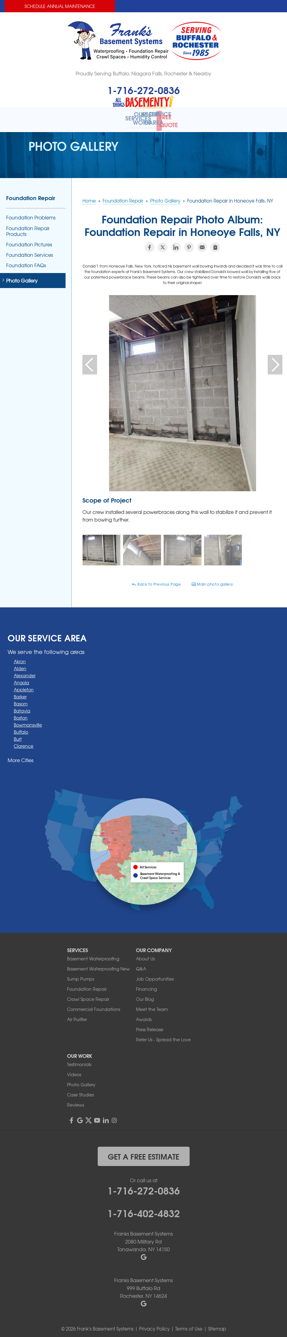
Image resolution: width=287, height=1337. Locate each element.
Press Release (149, 1025)
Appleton (24, 685)
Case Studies (80, 1090)
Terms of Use (188, 1324)
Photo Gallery (22, 276)
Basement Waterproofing (93, 954)
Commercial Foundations (93, 1005)
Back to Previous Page (156, 580)
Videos (74, 1070)
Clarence (23, 742)
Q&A (141, 964)
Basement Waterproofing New (98, 964)
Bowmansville (28, 721)
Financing (146, 985)
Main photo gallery (212, 580)
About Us (145, 954)
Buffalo (21, 728)
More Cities (20, 756)
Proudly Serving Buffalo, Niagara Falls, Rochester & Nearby (143, 73)
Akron (20, 657)
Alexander (25, 671)
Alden (20, 664)
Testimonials (79, 1060)
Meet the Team (152, 1005)
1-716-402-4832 (143, 1209)
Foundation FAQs (26, 261)
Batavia (22, 707)
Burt (18, 735)
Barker (20, 692)
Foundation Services (29, 251)
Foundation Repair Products (28, 227)
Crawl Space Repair (88, 995)
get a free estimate (143, 1152)
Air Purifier (77, 1015)
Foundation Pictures (29, 240)
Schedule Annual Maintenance (60, 6)
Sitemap (217, 1324)
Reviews (75, 1100)
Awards (144, 1015)
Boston (21, 714)
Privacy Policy (154, 1324)
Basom (21, 700)
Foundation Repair (30, 193)
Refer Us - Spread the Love (163, 1035)
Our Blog (145, 995)
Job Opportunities (155, 974)
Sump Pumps (80, 974)
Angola (21, 678)
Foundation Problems (30, 213)
